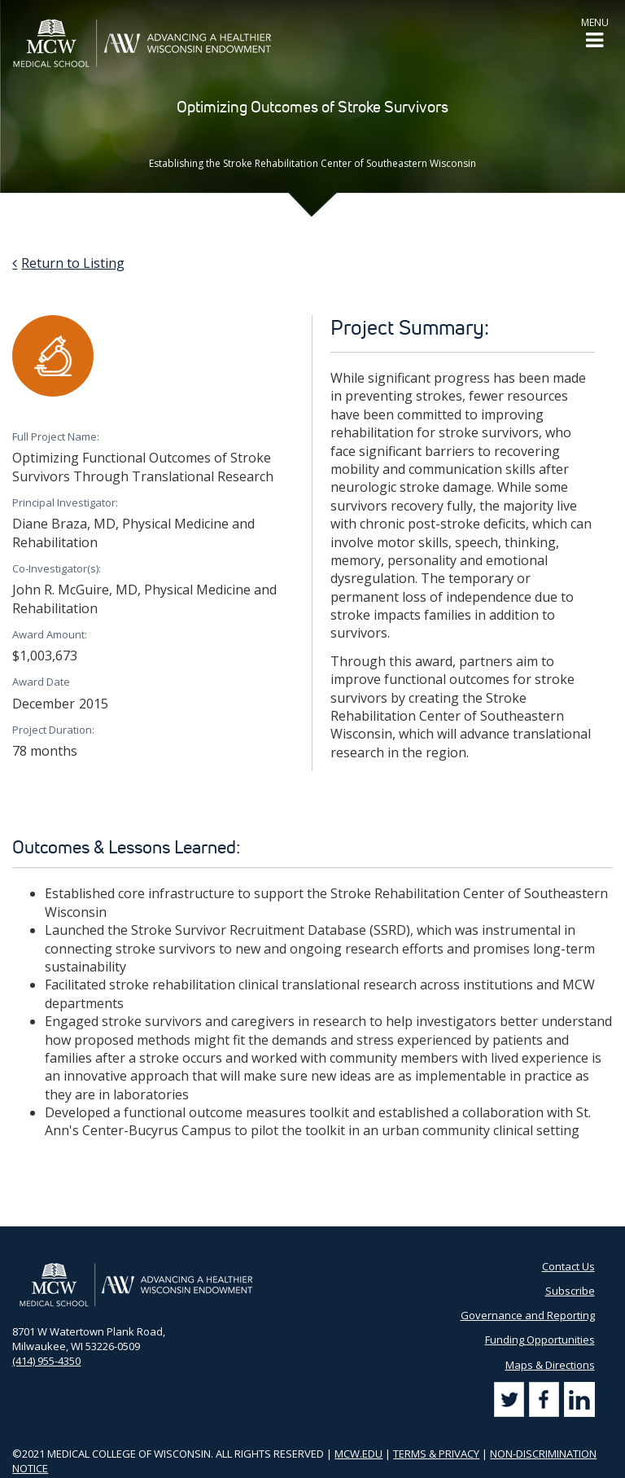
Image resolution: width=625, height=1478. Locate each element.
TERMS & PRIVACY (436, 1453)
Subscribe (570, 1290)
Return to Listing (73, 263)
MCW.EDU (358, 1453)
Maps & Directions (550, 1364)
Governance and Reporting (528, 1315)
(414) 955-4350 (46, 1360)
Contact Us (568, 1266)
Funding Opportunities (540, 1339)
